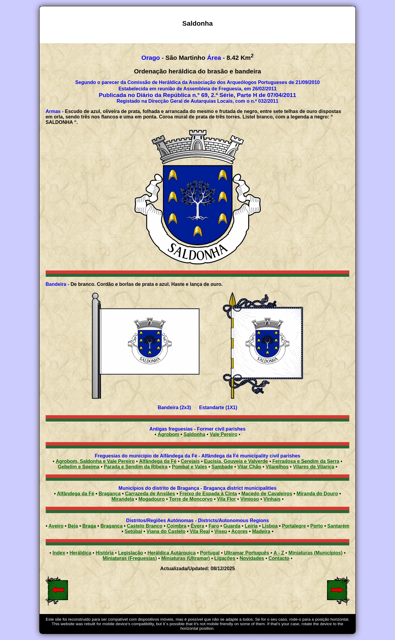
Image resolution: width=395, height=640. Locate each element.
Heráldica (80, 552)
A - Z (279, 552)
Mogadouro (151, 499)
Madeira (261, 531)
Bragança (110, 493)
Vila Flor (226, 499)
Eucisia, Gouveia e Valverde (236, 461)
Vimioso (249, 499)
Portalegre (294, 525)
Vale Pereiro (224, 434)
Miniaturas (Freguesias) (129, 558)
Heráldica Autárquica (171, 552)
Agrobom (168, 434)
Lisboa (270, 525)
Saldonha (194, 434)
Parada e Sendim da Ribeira (135, 466)
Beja (73, 525)
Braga (89, 525)
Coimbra (176, 525)
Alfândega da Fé (157, 461)
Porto (316, 525)
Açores (239, 531)
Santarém (338, 525)
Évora (197, 525)
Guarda (231, 525)
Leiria (251, 525)
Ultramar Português (246, 552)
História (105, 552)
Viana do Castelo (166, 531)
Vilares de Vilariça (313, 466)
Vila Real (200, 531)
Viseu (220, 531)
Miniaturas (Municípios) (316, 552)
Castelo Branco (144, 525)
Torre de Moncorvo (191, 499)
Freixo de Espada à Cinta (208, 493)
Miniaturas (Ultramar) (185, 558)
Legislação (130, 552)
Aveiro (56, 525)
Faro (214, 525)
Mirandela (123, 499)
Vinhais (272, 499)
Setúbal (133, 531)
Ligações (224, 558)
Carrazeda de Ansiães (150, 493)
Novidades (252, 558)
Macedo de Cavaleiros (266, 493)
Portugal (210, 552)
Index (59, 552)
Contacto (278, 558)
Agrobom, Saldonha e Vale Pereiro (95, 461)
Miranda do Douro (317, 493)
